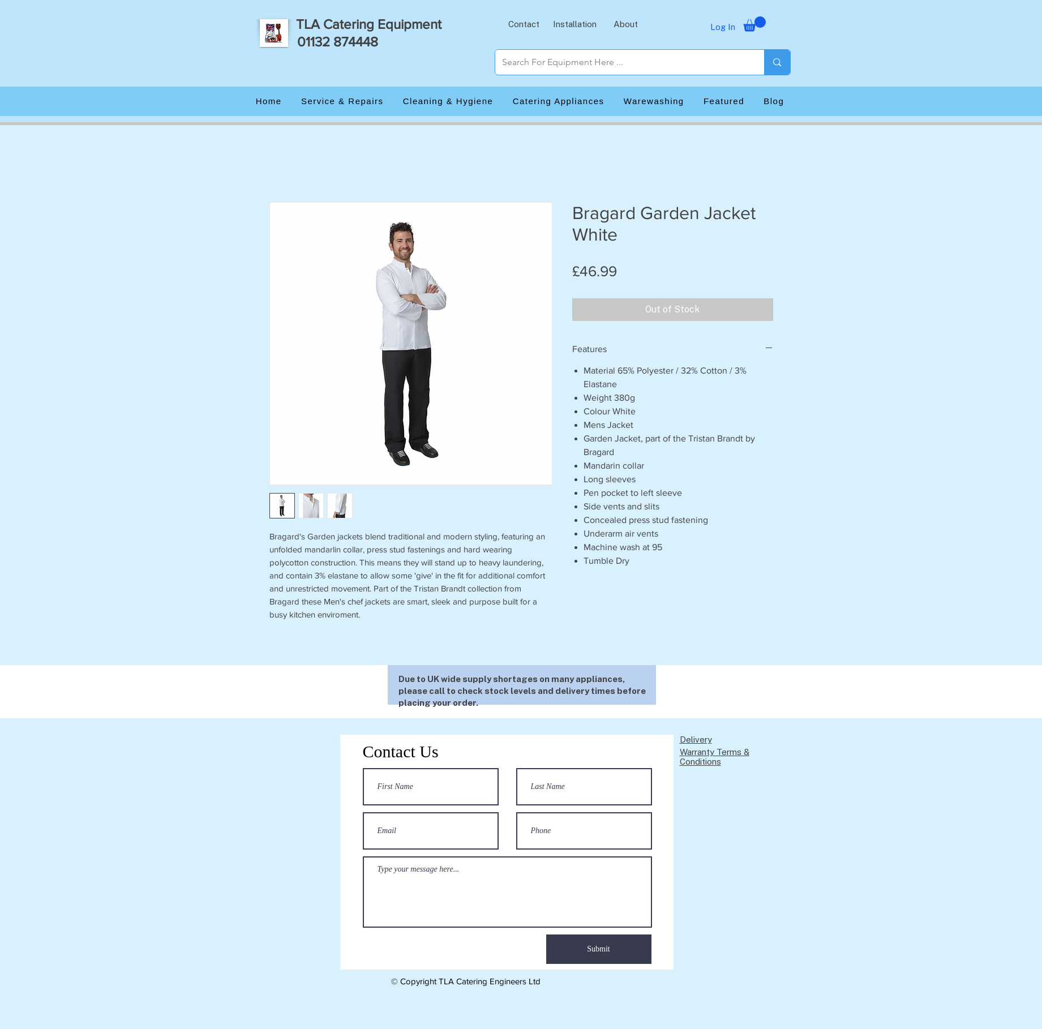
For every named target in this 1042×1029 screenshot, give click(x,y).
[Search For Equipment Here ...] (621, 62)
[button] (524, 23)
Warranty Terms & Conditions (714, 756)
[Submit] (598, 949)
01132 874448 (337, 41)
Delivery (696, 739)
